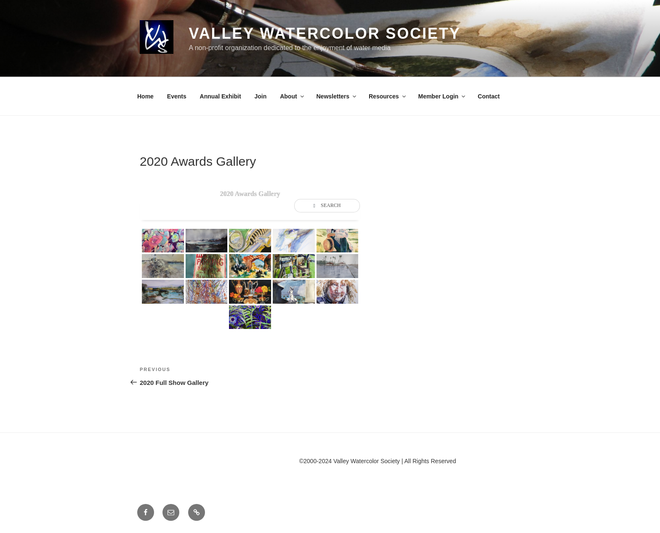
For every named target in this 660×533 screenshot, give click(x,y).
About (292, 96)
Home (145, 96)
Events (176, 96)
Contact (489, 96)
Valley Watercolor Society (324, 33)
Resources (388, 96)
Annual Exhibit (220, 96)
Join (261, 96)
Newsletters (337, 96)
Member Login (442, 96)
